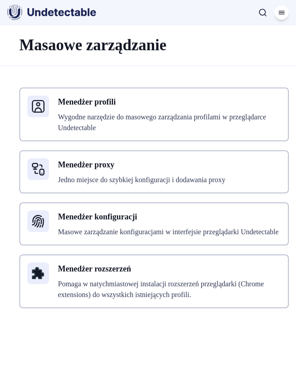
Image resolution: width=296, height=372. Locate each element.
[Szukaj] (262, 13)
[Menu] (281, 12)
